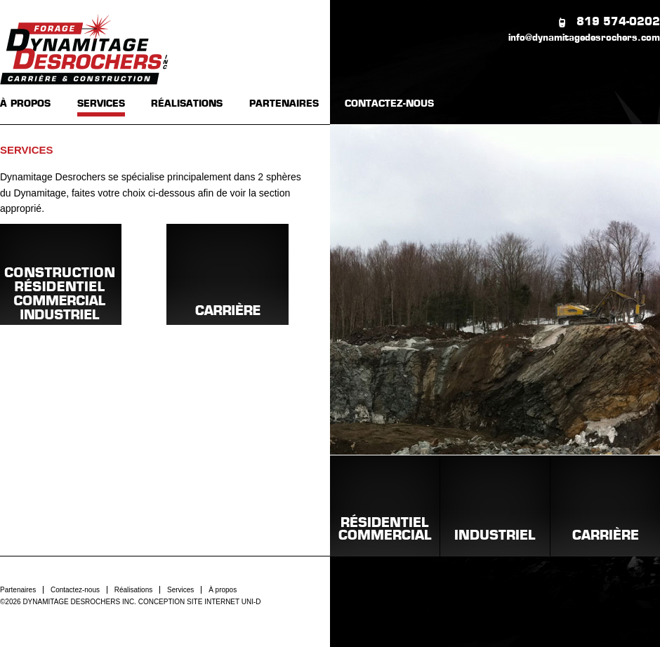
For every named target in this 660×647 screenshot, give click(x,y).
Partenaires (18, 590)
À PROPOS (25, 104)
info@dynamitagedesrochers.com (584, 38)
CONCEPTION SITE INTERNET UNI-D (199, 602)
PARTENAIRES (284, 104)
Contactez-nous (75, 590)
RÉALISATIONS (187, 104)
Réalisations (133, 590)
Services (180, 590)
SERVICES (101, 104)
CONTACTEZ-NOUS (389, 104)
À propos (223, 590)
